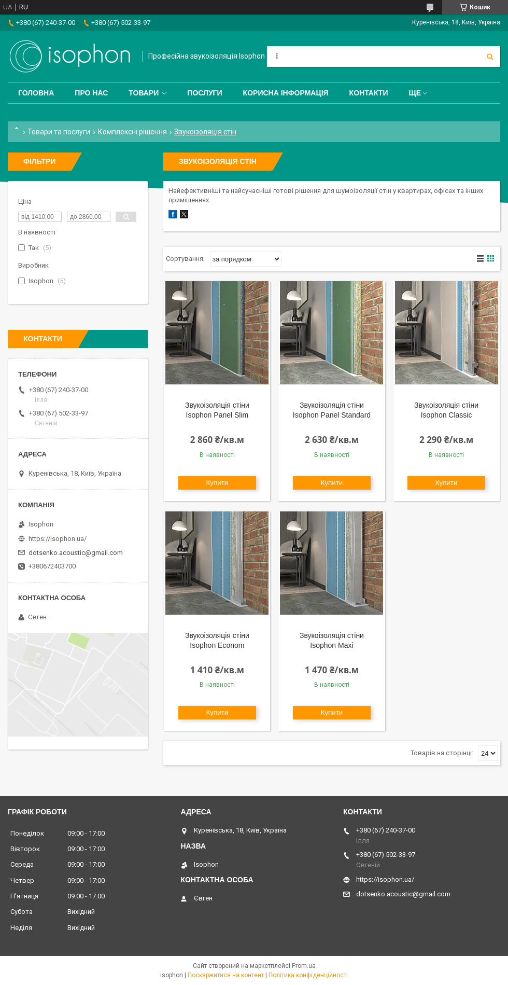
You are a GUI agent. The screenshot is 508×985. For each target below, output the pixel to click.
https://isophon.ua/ (58, 539)
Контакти (368, 93)
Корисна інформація (286, 93)
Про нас (91, 93)
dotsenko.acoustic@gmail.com (76, 553)
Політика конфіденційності (308, 975)
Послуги (204, 93)
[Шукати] (489, 56)
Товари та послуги (58, 132)
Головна (36, 93)
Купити (217, 483)
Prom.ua (304, 965)
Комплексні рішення (132, 132)
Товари (144, 93)
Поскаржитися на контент (226, 975)
